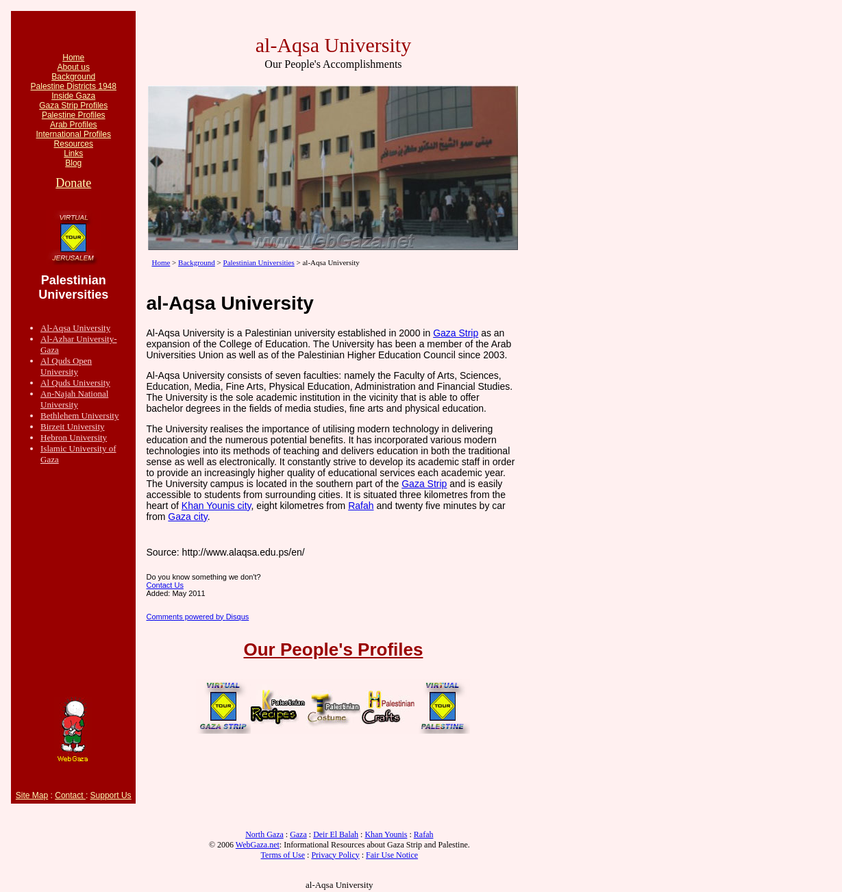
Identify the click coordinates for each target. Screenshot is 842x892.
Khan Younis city (216, 505)
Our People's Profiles (333, 649)
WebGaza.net (258, 845)
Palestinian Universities (259, 262)
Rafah (360, 505)
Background (73, 77)
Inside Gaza (73, 96)
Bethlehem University (79, 415)
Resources (73, 144)
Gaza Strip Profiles (73, 105)
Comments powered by (197, 616)
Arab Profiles (73, 124)
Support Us (111, 795)
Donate (73, 183)
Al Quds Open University (66, 366)
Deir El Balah (335, 834)
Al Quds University (75, 382)
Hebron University (73, 437)
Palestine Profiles (74, 115)
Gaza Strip (455, 332)
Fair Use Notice (392, 855)
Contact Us (164, 585)
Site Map (32, 795)
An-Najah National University (74, 399)
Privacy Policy (335, 855)
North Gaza (264, 834)
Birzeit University (72, 426)
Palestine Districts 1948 (73, 86)
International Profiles (73, 134)
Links (73, 153)
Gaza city (187, 516)
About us (74, 67)
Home (73, 57)
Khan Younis (385, 834)
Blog (73, 163)
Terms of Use (283, 855)
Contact (70, 795)
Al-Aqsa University (75, 328)
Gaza (298, 834)
